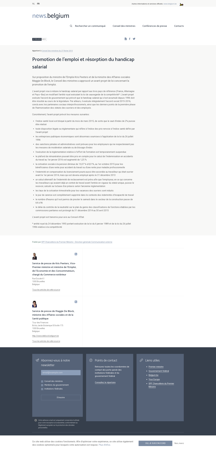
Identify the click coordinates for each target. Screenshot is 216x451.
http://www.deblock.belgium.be (45, 336)
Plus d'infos (104, 445)
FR (38, 4)
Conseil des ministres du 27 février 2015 (57, 51)
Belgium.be (153, 375)
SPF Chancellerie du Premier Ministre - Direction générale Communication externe (76, 242)
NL (33, 4)
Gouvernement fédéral (159, 371)
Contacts (179, 26)
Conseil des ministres (124, 26)
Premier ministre (156, 366)
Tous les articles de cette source (46, 290)
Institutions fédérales (53, 389)
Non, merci (179, 443)
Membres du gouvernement (56, 385)
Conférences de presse (154, 26)
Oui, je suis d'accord (155, 443)
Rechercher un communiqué (90, 26)
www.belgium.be (170, 4)
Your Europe (154, 379)
